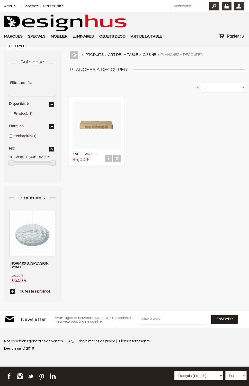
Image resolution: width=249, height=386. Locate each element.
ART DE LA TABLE (146, 36)
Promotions (32, 197)
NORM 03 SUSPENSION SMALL (29, 265)
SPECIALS (36, 36)
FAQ (70, 341)
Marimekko (25, 136)
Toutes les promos (34, 291)
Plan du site (53, 6)
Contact (30, 6)
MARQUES (13, 36)
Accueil (10, 6)
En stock (23, 114)
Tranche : (17, 157)
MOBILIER (59, 36)
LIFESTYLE (16, 46)
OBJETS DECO (112, 36)
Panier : (235, 36)
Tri (197, 88)
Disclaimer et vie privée (96, 341)
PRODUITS (95, 55)
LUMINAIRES (83, 36)
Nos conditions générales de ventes (33, 341)
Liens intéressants (134, 341)
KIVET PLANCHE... (85, 154)
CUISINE (149, 55)
